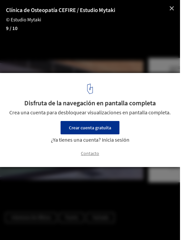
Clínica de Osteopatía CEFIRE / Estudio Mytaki (60, 10)
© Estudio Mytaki (23, 19)
